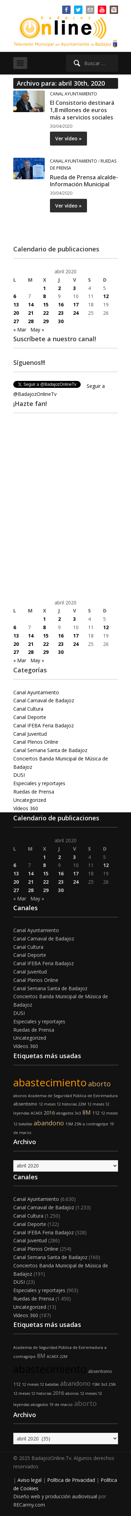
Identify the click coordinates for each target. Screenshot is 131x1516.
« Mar (19, 329)
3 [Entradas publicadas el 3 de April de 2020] (74, 288)
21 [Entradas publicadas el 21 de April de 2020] (31, 313)
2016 (49, 1112)
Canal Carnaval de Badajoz (43, 700)
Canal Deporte (29, 717)
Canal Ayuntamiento (73, 94)
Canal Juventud (30, 733)
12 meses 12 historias (58, 1104)
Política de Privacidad (71, 1480)
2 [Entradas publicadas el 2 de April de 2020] (59, 288)
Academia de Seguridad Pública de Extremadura (73, 1095)
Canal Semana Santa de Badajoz (50, 750)
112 (96, 1113)
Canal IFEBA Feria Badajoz (43, 725)
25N (77, 1124)
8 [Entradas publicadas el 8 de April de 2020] (44, 296)
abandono (49, 1123)
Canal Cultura (28, 708)
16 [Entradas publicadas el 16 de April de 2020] (61, 304)
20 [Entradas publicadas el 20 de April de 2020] (16, 313)
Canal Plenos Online (35, 742)
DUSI (19, 775)
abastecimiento (50, 1082)
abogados (64, 1113)
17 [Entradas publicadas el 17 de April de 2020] (76, 304)
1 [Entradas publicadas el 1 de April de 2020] (44, 288)
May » (37, 329)
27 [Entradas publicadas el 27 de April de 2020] (16, 321)
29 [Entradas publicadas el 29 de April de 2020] (46, 321)
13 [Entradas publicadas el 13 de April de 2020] (16, 304)
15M (69, 1124)
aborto (99, 1083)
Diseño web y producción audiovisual (55, 1496)
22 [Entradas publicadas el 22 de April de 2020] (46, 313)
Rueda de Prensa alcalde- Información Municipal (84, 180)
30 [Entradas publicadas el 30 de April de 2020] (61, 321)
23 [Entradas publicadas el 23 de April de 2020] (61, 313)
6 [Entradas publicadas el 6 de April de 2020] (14, 296)
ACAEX (36, 1113)
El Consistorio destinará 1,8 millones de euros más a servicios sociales (82, 110)
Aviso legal (29, 1480)
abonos (20, 1095)
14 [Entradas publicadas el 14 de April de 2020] (31, 304)
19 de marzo (61, 1404)
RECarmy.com (29, 1504)
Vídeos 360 (25, 808)
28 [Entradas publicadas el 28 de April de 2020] (31, 321)
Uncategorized (29, 800)
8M (86, 1112)
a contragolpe (95, 1124)
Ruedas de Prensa (33, 791)
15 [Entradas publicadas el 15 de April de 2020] (46, 304)
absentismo (25, 1104)
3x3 (78, 1113)
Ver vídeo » (68, 138)
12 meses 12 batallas (40, 1384)
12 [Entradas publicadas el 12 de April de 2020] (106, 296)
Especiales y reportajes (39, 783)
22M (82, 1104)
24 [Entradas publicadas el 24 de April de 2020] (76, 313)
